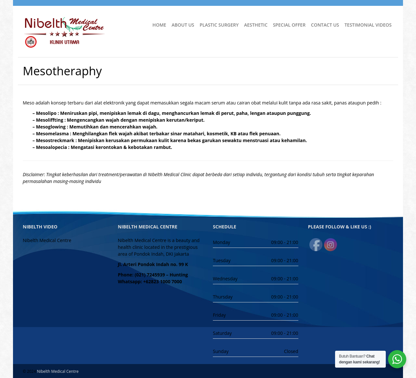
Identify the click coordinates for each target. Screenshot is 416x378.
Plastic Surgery (219, 25)
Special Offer (289, 25)
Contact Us (325, 25)
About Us (183, 25)
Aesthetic (255, 25)
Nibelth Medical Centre (58, 371)
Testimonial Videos (368, 25)
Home (159, 25)
